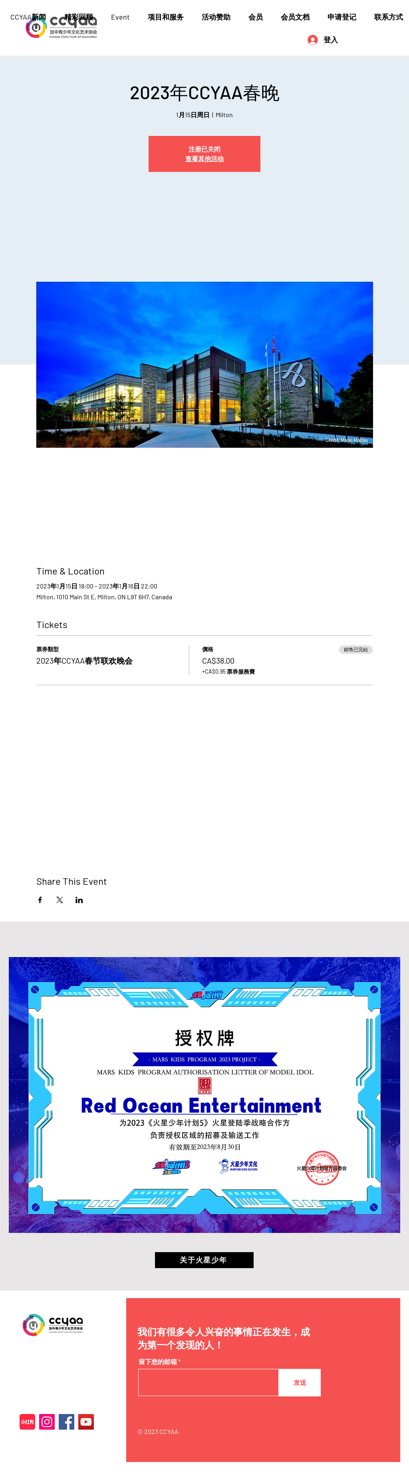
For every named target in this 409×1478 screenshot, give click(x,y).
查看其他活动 (204, 158)
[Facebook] (66, 1422)
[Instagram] (47, 1422)
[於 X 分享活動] (60, 900)
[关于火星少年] (204, 1260)
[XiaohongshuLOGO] (27, 1422)
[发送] (300, 1382)
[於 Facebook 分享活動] (40, 900)
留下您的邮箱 (158, 1361)
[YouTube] (86, 1422)
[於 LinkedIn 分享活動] (79, 900)
